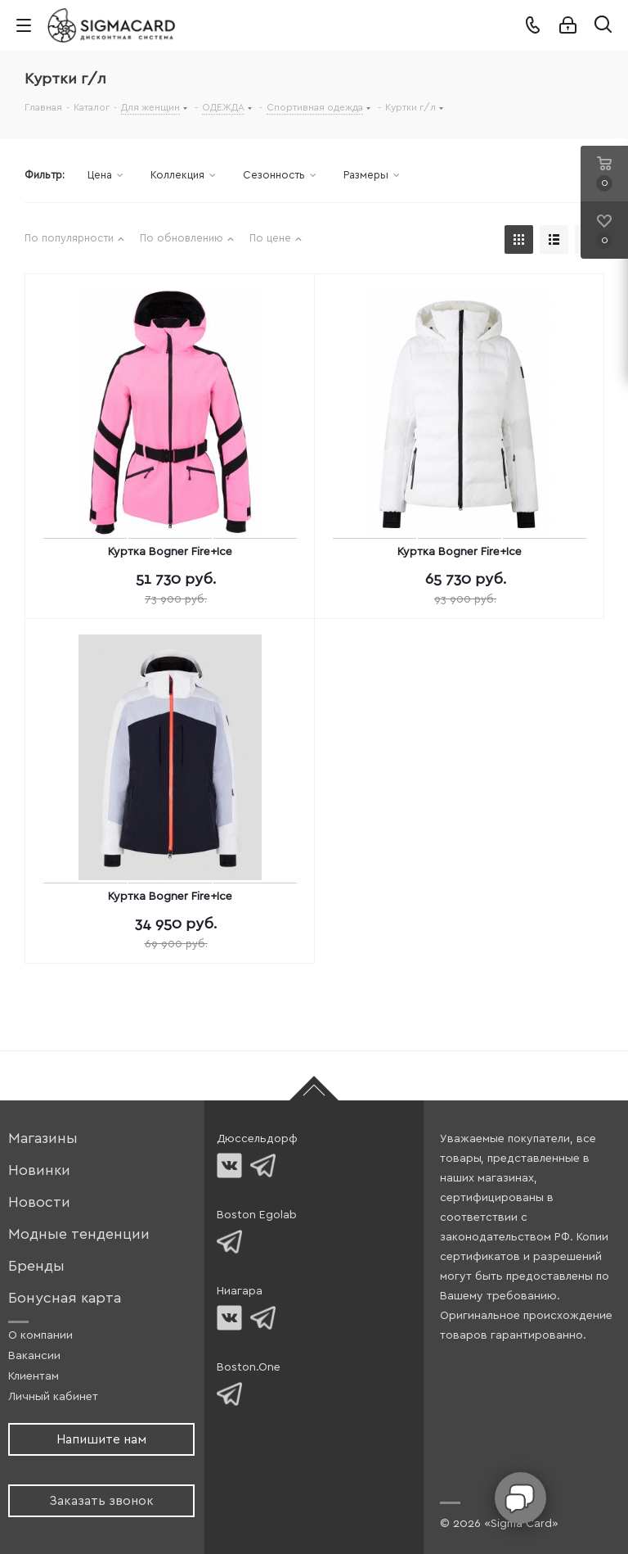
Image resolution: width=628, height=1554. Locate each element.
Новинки (39, 1170)
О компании (40, 1335)
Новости (39, 1202)
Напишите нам (101, 1439)
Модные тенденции (79, 1234)
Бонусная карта (64, 1298)
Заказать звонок (101, 1501)
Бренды (36, 1266)
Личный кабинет (53, 1396)
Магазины (43, 1138)
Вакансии (34, 1355)
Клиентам (33, 1376)
